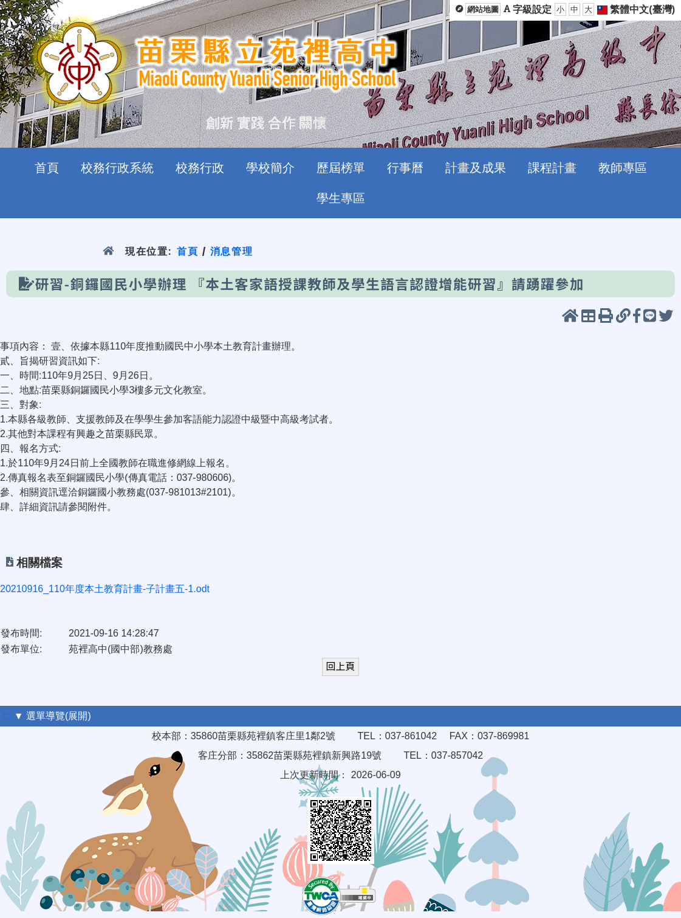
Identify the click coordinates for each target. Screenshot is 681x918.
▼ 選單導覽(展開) (52, 716)
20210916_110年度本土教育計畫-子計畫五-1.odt (105, 589)
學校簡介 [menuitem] (270, 167)
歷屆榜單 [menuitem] (341, 167)
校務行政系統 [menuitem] (117, 167)
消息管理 (232, 251)
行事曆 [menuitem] (405, 167)
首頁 (187, 251)
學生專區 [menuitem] (341, 198)
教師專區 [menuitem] (622, 167)
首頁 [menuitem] (47, 167)
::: (7, 716)
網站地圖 (483, 9)
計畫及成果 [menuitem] (475, 167)
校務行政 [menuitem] (200, 167)
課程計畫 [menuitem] (552, 167)
